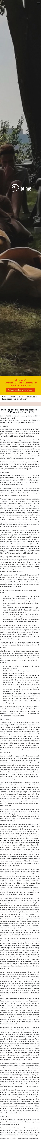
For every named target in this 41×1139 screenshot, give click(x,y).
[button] (38, 3)
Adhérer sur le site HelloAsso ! (20, 390)
